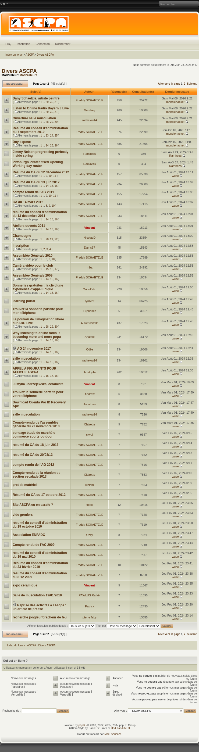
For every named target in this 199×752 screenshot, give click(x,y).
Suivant (192, 83)
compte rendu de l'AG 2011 (33, 192)
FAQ (8, 43)
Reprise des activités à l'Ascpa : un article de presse (39, 607)
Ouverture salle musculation (34, 118)
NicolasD (89, 237)
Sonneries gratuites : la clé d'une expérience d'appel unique (38, 287)
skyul (89, 434)
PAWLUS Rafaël (89, 595)
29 (47, 102)
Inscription (23, 43)
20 (47, 239)
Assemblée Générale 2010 (32, 255)
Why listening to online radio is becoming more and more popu (37, 335)
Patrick (89, 606)
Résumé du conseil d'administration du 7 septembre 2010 (40, 130)
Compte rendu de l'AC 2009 (34, 545)
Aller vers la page (169, 83)
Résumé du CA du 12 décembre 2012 (41, 172)
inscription (21, 246)
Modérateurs (28, 75)
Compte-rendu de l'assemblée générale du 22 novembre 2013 (36, 424)
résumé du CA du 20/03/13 (33, 455)
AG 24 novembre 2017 (34, 348)
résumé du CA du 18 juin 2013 (35, 445)
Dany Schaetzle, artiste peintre (36, 98)
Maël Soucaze (112, 734)
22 (56, 239)
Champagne (22, 236)
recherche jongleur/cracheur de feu (40, 617)
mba (89, 267)
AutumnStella (89, 323)
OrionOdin (89, 289)
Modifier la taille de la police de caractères (4, 4)
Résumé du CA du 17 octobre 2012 (39, 495)
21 (51, 239)
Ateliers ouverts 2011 (29, 226)
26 (56, 145)
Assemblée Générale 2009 (32, 275)
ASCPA (30, 54)
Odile (89, 349)
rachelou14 (89, 120)
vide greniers (23, 515)
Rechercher (62, 43)
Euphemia (89, 311)
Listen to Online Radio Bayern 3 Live (41, 108)
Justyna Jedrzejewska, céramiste (38, 384)
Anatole (89, 336)
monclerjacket (175, 101)
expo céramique (25, 585)
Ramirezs (89, 153)
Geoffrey (89, 110)
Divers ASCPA (45, 54)
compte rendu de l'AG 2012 (33, 465)
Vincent (89, 227)
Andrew (89, 394)
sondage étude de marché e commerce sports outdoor (34, 434)
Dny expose (22, 142)
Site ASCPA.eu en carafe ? (33, 505)
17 (56, 269)
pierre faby (90, 617)
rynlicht (89, 301)
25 (56, 135)
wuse (175, 175)
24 (51, 135)
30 (51, 102)
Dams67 (89, 247)
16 (56, 185)
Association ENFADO (29, 535)
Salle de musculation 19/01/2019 (37, 595)
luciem (89, 484)
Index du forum (14, 54)
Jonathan (89, 404)
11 (54, 175)
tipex (89, 504)
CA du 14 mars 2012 (28, 202)
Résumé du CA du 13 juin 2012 (36, 182)
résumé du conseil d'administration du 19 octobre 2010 (40, 524)
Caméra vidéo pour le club (33, 265)
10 (50, 175)
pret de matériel (25, 485)
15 (51, 185)
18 (56, 375)
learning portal (24, 301)
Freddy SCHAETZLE (89, 100)
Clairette (89, 424)
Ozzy (89, 534)
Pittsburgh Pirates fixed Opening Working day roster (38, 164)
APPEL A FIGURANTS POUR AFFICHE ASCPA (34, 370)
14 (47, 185)
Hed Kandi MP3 (120, 728)
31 (56, 102)
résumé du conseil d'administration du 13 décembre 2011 (40, 214)
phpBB (83, 725)
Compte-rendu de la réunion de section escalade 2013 (36, 474)
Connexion (42, 43)
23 (47, 135)
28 (47, 121)
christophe (90, 372)
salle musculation (26, 358)
